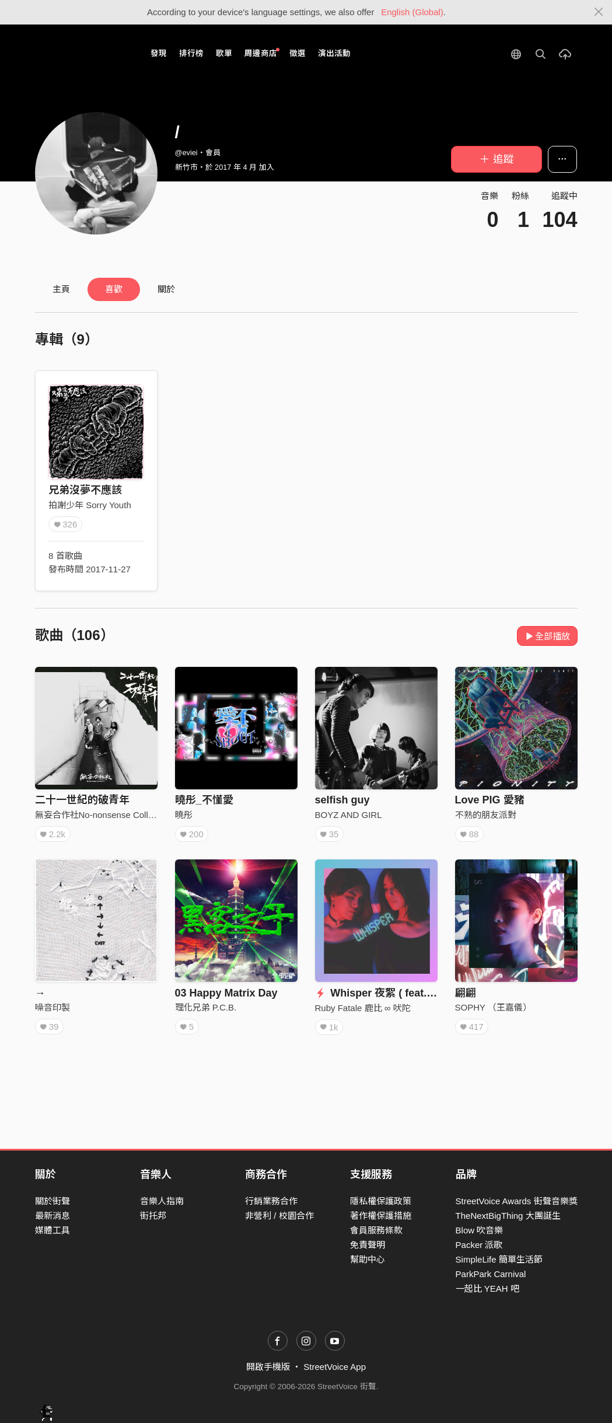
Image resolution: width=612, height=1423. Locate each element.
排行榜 (191, 53)
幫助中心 (367, 1259)
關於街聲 (52, 1201)
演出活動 (334, 53)
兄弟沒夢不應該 (85, 490)
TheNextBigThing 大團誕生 (508, 1216)
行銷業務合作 (271, 1201)
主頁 (61, 289)
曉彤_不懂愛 (204, 800)
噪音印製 (52, 1007)
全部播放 (547, 636)
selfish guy (342, 800)
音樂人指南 (162, 1201)
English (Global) (412, 12)
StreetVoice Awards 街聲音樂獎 (517, 1201)
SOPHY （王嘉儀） (493, 1007)
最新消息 (52, 1216)
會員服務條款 (376, 1230)
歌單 (224, 53)
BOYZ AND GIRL (348, 815)
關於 (166, 289)
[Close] (599, 12)
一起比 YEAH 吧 (487, 1288)
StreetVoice (83, 54)
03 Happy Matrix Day (226, 993)
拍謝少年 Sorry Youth (89, 505)
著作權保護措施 (380, 1216)
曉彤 (184, 815)
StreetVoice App (334, 1367)
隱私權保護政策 (380, 1201)
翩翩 (465, 993)
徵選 (297, 53)
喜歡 (114, 289)
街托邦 (153, 1216)
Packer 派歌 (479, 1245)
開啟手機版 (268, 1367)
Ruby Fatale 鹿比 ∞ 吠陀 (363, 1008)
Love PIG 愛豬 (489, 800)
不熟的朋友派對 (485, 815)
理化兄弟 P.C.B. (206, 1007)
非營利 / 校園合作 (279, 1216)
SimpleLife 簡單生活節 (499, 1259)
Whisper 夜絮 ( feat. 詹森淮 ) (391, 993)
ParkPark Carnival (491, 1274)
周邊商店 (262, 53)
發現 (159, 53)
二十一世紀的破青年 (82, 800)
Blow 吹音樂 (479, 1230)
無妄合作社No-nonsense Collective (103, 815)
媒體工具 (52, 1230)
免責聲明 (367, 1245)
